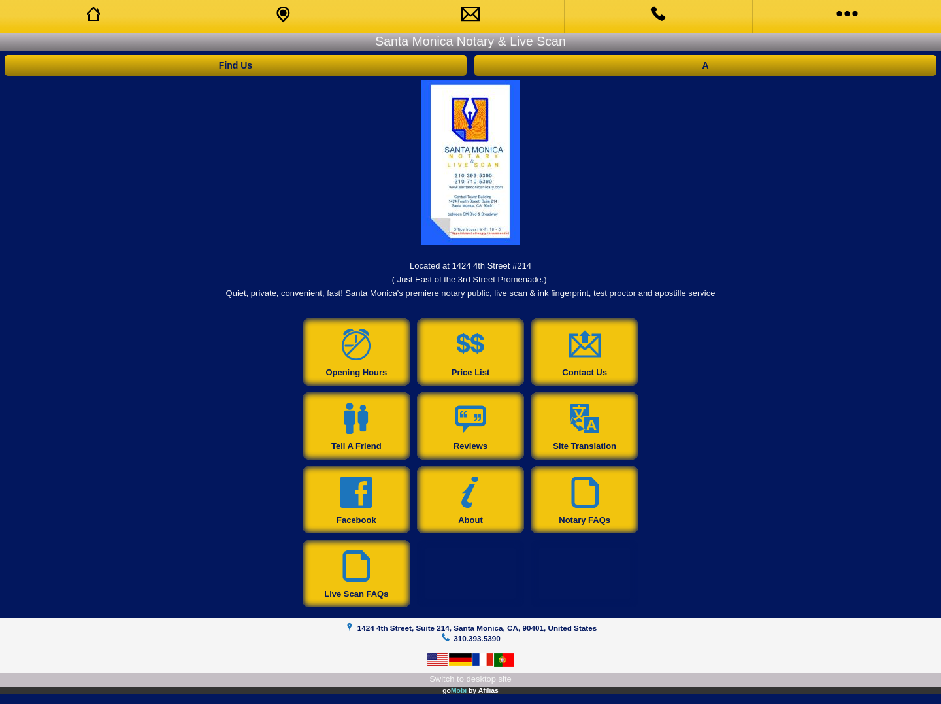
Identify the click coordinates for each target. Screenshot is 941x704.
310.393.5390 (477, 638)
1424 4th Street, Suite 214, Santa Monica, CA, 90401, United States (477, 628)
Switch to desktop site (470, 679)
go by (470, 690)
